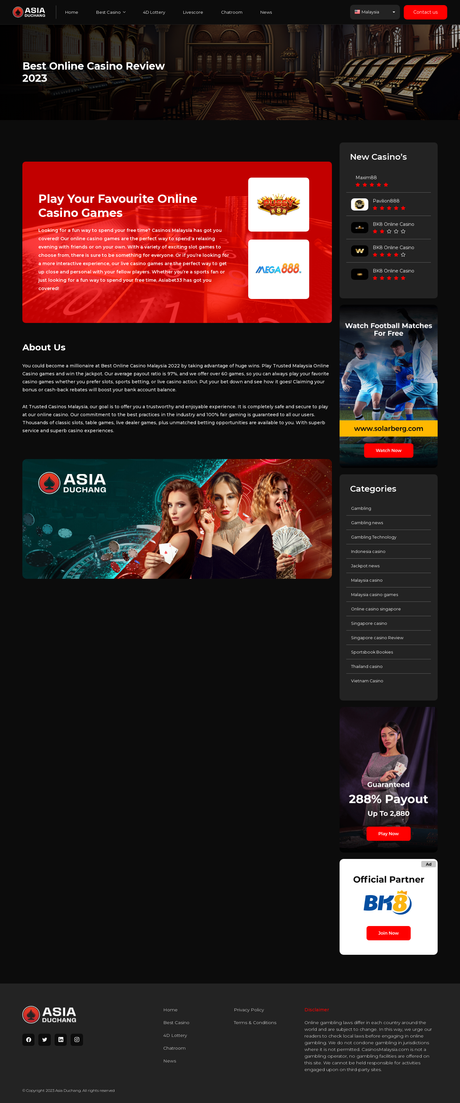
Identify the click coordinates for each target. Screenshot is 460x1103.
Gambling (361, 508)
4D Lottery (154, 12)
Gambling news (367, 522)
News (266, 12)
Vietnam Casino (367, 680)
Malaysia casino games (374, 594)
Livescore (193, 12)
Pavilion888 (386, 201)
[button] (375, 12)
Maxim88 (366, 177)
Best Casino (110, 12)
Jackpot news (365, 565)
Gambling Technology (373, 537)
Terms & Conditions (255, 1022)
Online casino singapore (376, 608)
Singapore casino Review (377, 637)
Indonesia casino (368, 551)
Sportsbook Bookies (372, 652)
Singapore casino (369, 623)
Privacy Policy (249, 1010)
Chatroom (231, 12)
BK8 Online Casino (393, 224)
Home (71, 12)
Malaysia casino (367, 580)
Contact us (425, 12)
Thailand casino (367, 666)
